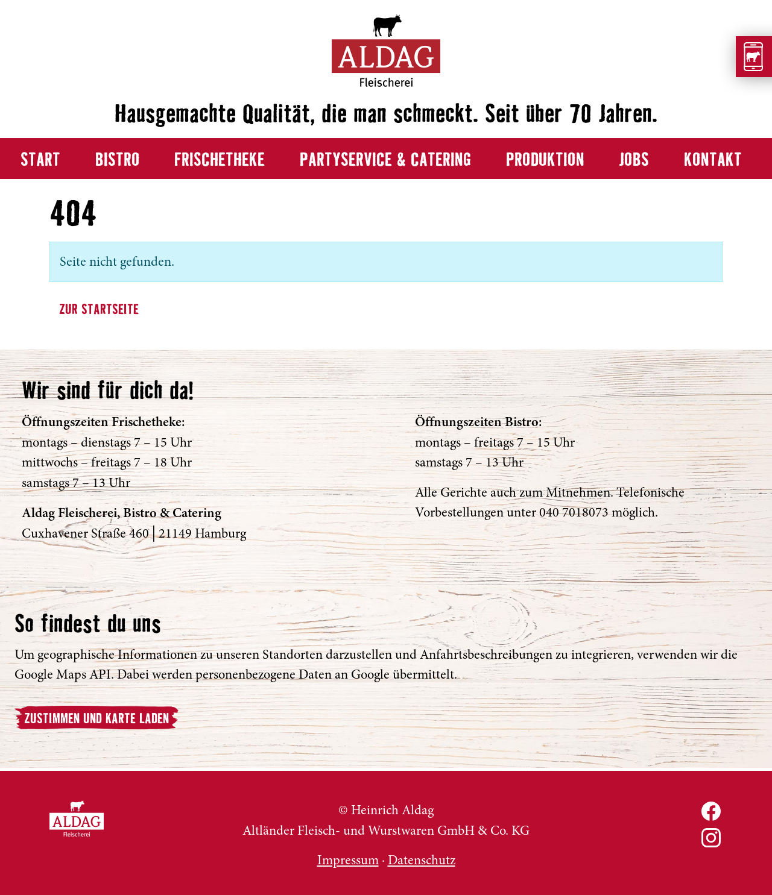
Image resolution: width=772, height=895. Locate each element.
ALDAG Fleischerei (76, 818)
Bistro (117, 160)
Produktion (545, 160)
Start (40, 160)
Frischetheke (219, 160)
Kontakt (713, 160)
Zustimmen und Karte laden (96, 719)
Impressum (348, 860)
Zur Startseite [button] (99, 310)
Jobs (634, 160)
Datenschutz (421, 860)
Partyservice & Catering (385, 160)
